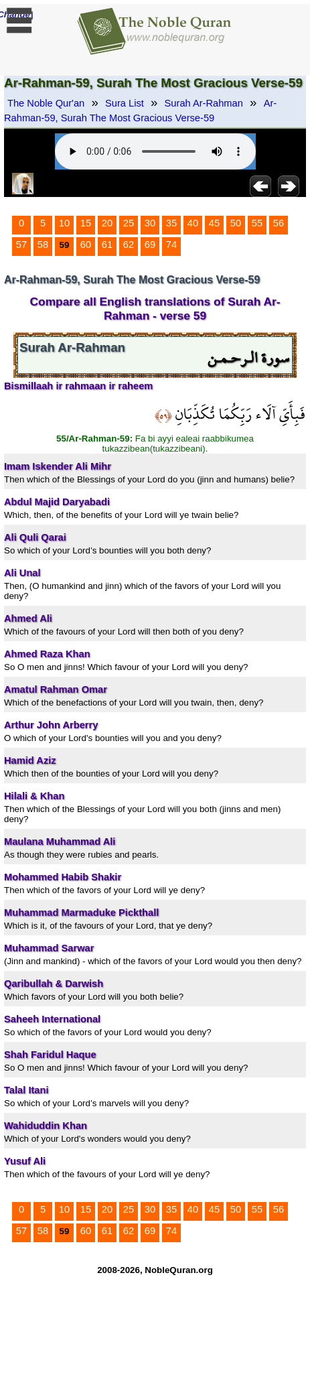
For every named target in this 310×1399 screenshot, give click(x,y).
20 (107, 223)
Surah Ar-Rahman (204, 103)
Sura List (124, 103)
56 (278, 223)
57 (21, 244)
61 (107, 244)
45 (214, 223)
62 (128, 244)
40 (192, 223)
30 (150, 223)
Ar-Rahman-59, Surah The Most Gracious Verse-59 (140, 110)
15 (85, 223)
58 (42, 244)
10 (64, 223)
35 (171, 223)
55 (257, 223)
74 (171, 244)
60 (85, 244)
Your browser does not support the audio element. (155, 151)
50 (235, 223)
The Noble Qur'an (45, 103)
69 (150, 244)
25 (128, 223)
